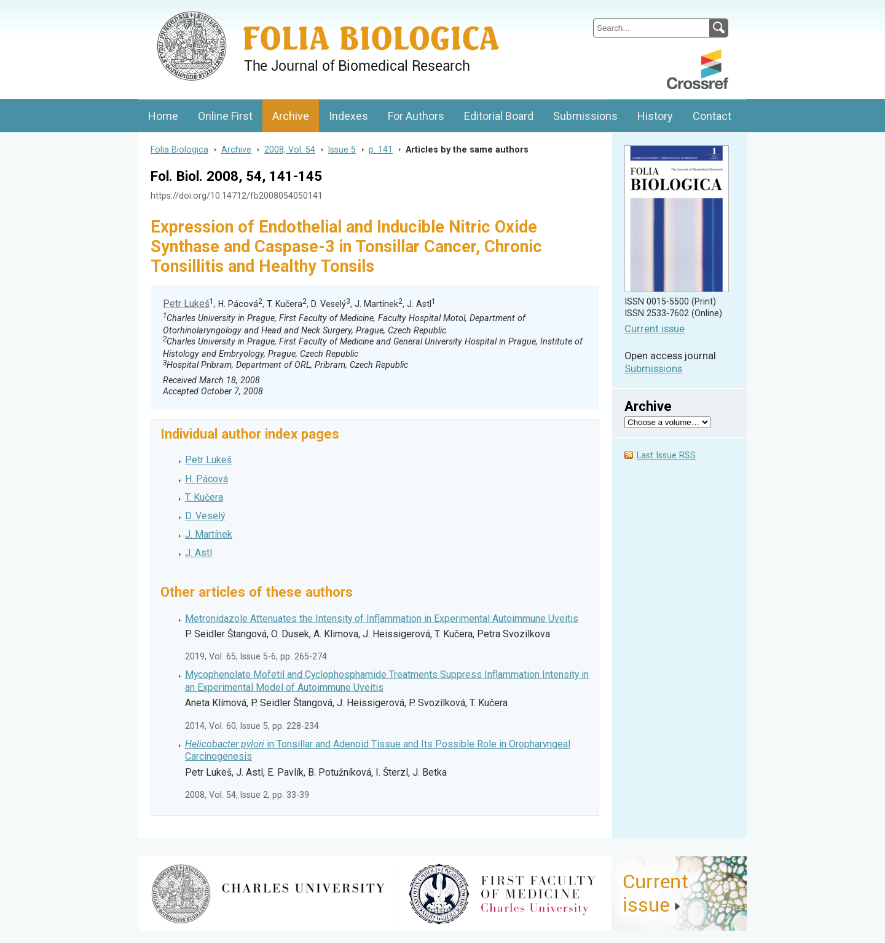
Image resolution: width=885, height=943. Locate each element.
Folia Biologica (179, 149)
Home (163, 115)
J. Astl (198, 553)
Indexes (348, 115)
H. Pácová (206, 479)
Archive (290, 115)
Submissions (585, 115)
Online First (225, 115)
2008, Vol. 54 (289, 149)
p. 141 (381, 149)
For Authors (416, 115)
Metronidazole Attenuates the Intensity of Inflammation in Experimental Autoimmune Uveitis (381, 618)
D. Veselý (205, 516)
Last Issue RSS (666, 455)
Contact (712, 115)
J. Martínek (208, 534)
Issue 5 (342, 149)
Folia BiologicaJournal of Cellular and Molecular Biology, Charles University (268, 10)
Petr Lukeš (186, 303)
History (655, 115)
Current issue (654, 329)
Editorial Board (498, 115)
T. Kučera (204, 497)
